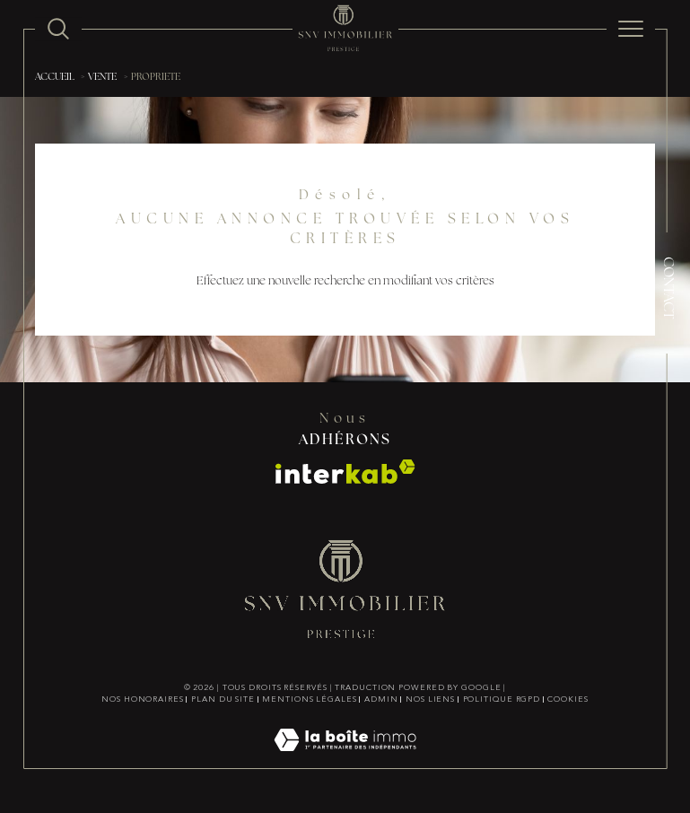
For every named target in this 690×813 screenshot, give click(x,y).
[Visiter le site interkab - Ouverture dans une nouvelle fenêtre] (345, 471)
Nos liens (430, 700)
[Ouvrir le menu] (631, 28)
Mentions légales (309, 700)
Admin (381, 700)
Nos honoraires (142, 700)
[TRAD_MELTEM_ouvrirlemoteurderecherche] (58, 28)
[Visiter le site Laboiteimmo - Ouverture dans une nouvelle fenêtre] (345, 759)
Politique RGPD (502, 700)
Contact (667, 288)
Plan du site (223, 700)
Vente (102, 78)
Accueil (54, 78)
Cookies (567, 699)
